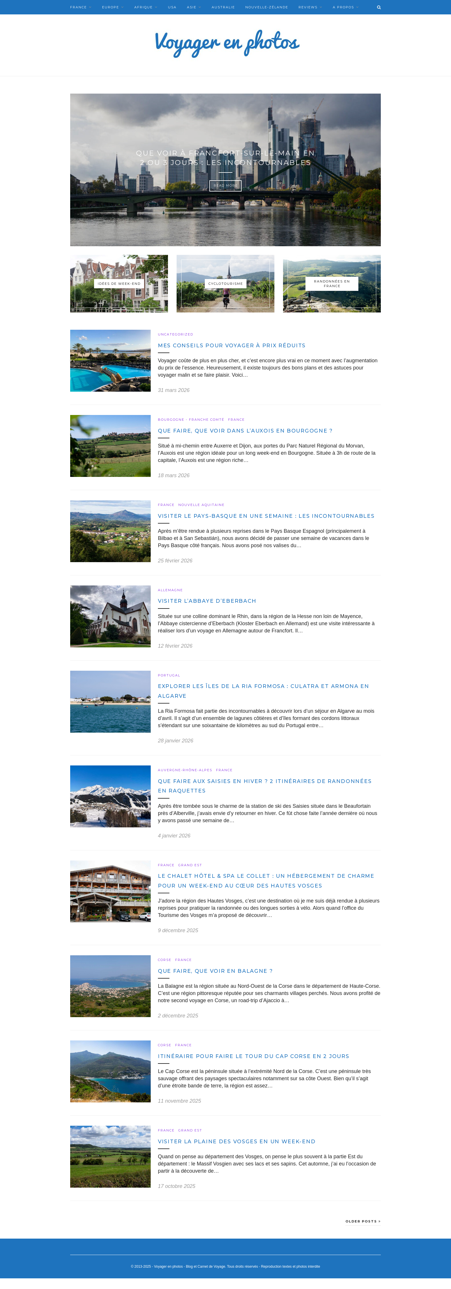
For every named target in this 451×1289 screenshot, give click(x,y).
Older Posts (363, 1232)
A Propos (343, 7)
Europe (110, 7)
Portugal (169, 685)
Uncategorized (175, 334)
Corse (164, 970)
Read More (225, 186)
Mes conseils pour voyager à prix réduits (238, 345)
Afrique (143, 7)
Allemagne (170, 600)
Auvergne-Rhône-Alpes (185, 780)
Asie (191, 7)
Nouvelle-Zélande (266, 7)
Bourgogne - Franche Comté (191, 420)
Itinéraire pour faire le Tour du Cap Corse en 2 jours (261, 1066)
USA (172, 7)
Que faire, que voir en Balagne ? (220, 981)
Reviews (308, 7)
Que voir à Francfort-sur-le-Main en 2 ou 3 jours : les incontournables (225, 158)
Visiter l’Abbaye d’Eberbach (211, 611)
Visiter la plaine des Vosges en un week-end (243, 1151)
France (78, 7)
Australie (223, 7)
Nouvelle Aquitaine (201, 505)
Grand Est (190, 875)
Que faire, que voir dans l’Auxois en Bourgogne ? (252, 430)
